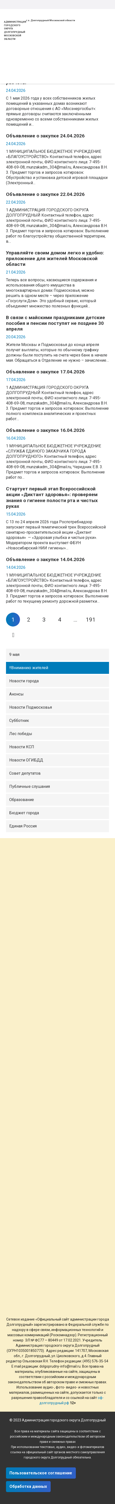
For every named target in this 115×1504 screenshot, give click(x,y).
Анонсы (16, 694)
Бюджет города (24, 812)
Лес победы (20, 733)
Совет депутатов (25, 773)
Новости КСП (21, 747)
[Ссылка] (10, 10)
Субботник (19, 720)
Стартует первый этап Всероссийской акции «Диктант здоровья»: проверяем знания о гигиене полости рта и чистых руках (52, 497)
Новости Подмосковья (30, 707)
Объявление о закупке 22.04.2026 (45, 194)
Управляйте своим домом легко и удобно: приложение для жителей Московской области (55, 258)
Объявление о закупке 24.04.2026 (45, 136)
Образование (21, 799)
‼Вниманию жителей (28, 667)
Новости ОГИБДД (26, 760)
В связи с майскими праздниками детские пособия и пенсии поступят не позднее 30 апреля (55, 323)
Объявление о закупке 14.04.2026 (45, 559)
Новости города (24, 681)
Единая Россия (23, 826)
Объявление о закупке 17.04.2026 (45, 372)
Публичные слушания (29, 786)
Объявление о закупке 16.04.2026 (45, 430)
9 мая (14, 654)
